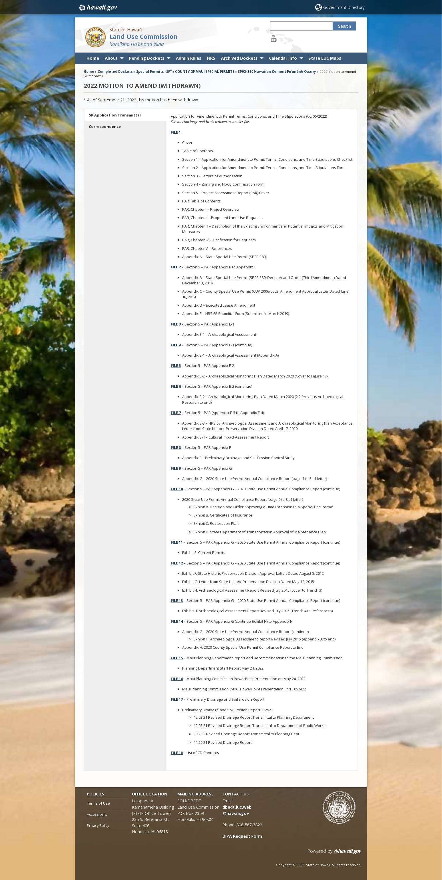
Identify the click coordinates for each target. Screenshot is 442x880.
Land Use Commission (143, 36)
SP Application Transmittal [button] (115, 115)
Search (344, 26)
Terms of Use (98, 803)
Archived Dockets (239, 58)
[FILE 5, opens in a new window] (176, 365)
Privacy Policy (98, 825)
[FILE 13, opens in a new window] (177, 600)
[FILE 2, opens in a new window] (176, 267)
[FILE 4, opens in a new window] (176, 344)
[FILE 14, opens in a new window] (177, 621)
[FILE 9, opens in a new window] (176, 468)
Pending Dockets (146, 58)
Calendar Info (283, 58)
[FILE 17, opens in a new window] (177, 699)
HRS (211, 58)
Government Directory (344, 7)
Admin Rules (188, 58)
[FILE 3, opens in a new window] (176, 324)
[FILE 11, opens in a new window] (177, 542)
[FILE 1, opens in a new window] (176, 132)
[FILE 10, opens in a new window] (177, 488)
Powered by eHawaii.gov (334, 853)
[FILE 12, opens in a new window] (177, 563)
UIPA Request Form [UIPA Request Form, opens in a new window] (242, 836)
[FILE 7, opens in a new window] (176, 412)
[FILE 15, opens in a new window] (177, 657)
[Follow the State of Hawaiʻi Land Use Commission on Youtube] (274, 38)
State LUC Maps (324, 58)
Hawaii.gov (97, 7)
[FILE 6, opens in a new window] (176, 386)
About (111, 58)
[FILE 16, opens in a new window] (177, 678)
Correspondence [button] (105, 126)
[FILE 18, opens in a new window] (177, 752)
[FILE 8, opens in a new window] (176, 447)
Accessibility (97, 814)
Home (93, 58)
